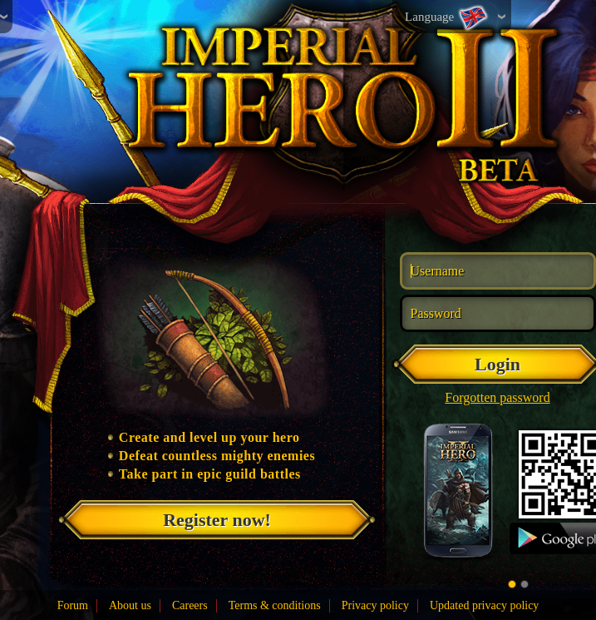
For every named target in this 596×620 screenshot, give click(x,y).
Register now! (217, 519)
